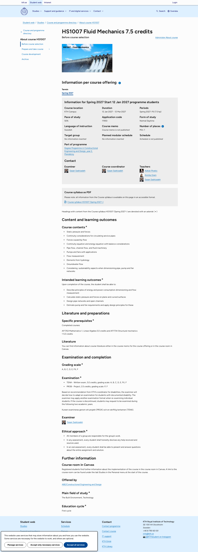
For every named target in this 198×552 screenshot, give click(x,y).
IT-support (106, 536)
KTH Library (107, 546)
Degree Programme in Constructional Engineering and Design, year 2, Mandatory (81, 151)
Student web (36, 2)
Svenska (174, 11)
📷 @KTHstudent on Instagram (157, 537)
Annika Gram (150, 175)
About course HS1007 (89, 22)
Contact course (109, 531)
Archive (25, 59)
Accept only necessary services (45, 545)
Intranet (47, 2)
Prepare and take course (32, 49)
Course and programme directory (62, 22)
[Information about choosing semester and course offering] (119, 83)
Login (174, 2)
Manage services (15, 545)
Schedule (65, 526)
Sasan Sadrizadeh (77, 171)
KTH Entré (106, 541)
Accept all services (75, 545)
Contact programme (111, 526)
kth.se (24, 2)
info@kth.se (148, 534)
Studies (40, 22)
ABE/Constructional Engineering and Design (82, 484)
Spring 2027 (67, 93)
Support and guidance (30, 531)
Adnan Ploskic (151, 171)
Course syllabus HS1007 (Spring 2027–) (85, 202)
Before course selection (32, 44)
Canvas (64, 531)
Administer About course (166, 37)
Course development (31, 54)
